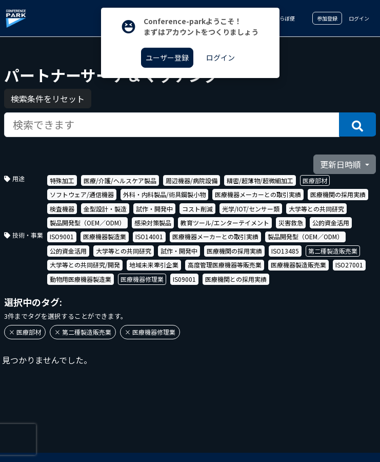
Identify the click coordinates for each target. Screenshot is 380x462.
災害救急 (290, 222)
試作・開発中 (154, 208)
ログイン (359, 18)
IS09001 (184, 279)
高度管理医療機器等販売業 (225, 264)
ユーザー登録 (167, 57)
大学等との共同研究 (316, 208)
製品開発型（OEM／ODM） (87, 222)
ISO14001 (149, 236)
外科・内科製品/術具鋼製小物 (164, 194)
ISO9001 (62, 236)
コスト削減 (197, 208)
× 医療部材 (25, 332)
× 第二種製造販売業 (82, 332)
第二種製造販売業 (332, 250)
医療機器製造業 (104, 236)
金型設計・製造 (105, 208)
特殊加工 (62, 180)
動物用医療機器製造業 (80, 279)
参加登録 (327, 18)
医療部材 (315, 180)
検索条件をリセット (48, 98)
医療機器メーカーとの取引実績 (258, 194)
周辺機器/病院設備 (191, 180)
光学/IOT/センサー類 (250, 208)
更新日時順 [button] (341, 164)
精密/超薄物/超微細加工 (260, 180)
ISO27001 (349, 264)
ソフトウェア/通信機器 (82, 194)
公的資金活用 (330, 222)
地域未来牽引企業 (153, 264)
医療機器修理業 (142, 279)
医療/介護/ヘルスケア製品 (120, 180)
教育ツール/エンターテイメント (225, 222)
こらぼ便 (281, 18)
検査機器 (62, 208)
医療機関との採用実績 (236, 279)
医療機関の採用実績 (338, 194)
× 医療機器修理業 (150, 332)
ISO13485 (285, 250)
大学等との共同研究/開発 (85, 264)
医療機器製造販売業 (298, 264)
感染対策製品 (152, 222)
